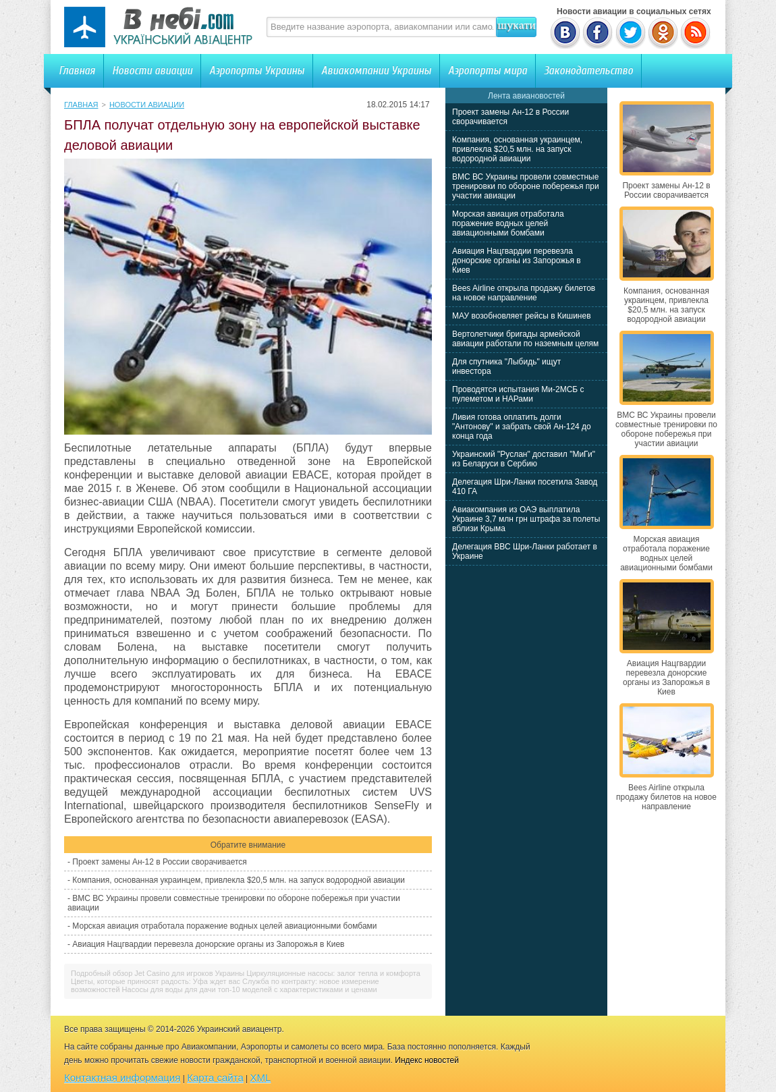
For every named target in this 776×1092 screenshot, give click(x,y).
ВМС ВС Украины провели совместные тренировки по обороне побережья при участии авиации (525, 186)
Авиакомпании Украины (376, 70)
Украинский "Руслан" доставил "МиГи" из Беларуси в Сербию (523, 458)
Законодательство (588, 70)
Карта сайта (215, 1077)
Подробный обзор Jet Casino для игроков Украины (157, 973)
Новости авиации (152, 70)
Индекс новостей (427, 1060)
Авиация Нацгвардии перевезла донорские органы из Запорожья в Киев (208, 944)
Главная (77, 70)
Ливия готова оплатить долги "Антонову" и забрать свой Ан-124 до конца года (521, 426)
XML (260, 1077)
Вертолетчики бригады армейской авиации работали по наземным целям (525, 338)
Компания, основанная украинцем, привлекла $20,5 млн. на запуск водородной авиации (238, 880)
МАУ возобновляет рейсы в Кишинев (521, 316)
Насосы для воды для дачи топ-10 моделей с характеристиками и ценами (249, 989)
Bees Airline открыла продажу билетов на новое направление (523, 292)
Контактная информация (122, 1077)
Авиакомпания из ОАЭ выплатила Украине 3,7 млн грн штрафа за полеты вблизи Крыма (526, 519)
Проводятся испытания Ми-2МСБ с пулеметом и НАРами (518, 394)
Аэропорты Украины (256, 70)
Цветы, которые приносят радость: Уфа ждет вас (155, 981)
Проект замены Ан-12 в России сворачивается (159, 862)
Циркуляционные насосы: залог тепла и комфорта (333, 973)
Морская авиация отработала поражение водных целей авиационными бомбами (224, 926)
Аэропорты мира (487, 70)
